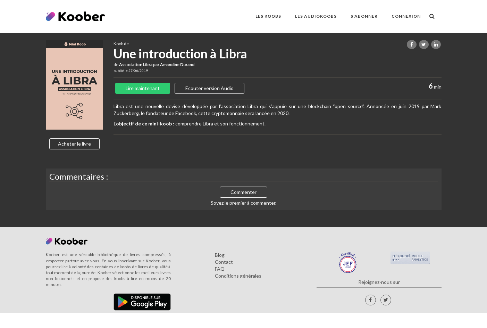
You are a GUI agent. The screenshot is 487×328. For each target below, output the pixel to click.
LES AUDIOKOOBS (316, 16)
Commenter (243, 192)
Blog (220, 255)
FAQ (220, 269)
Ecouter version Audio (209, 88)
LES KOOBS (268, 16)
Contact (224, 262)
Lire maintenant (143, 88)
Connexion (406, 16)
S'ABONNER (364, 16)
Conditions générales (238, 276)
